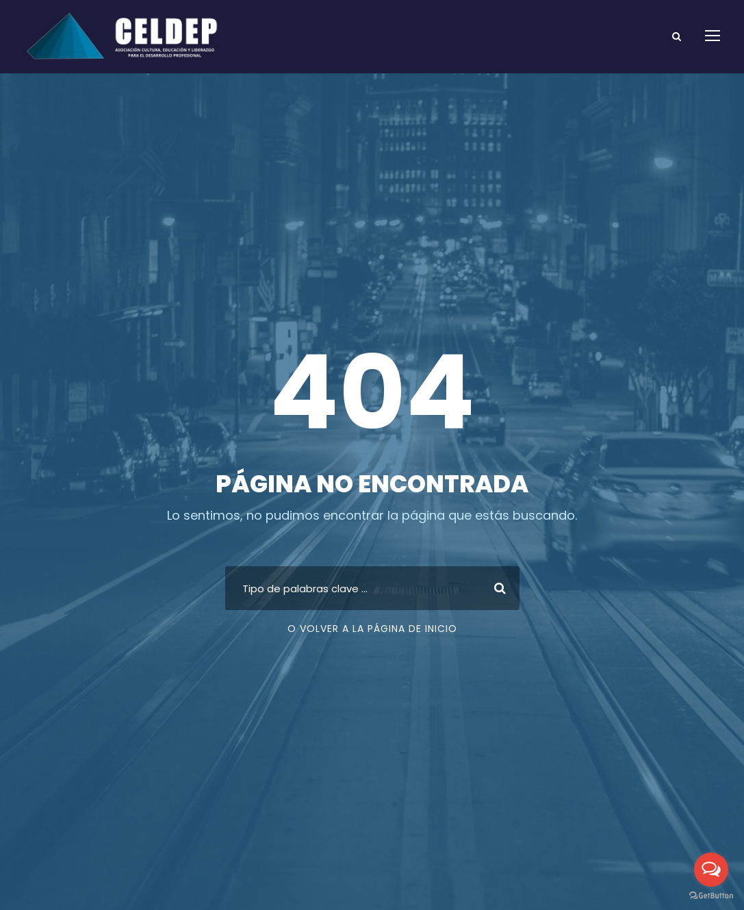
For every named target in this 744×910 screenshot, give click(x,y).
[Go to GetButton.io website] (711, 896)
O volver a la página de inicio (372, 628)
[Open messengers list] (711, 869)
